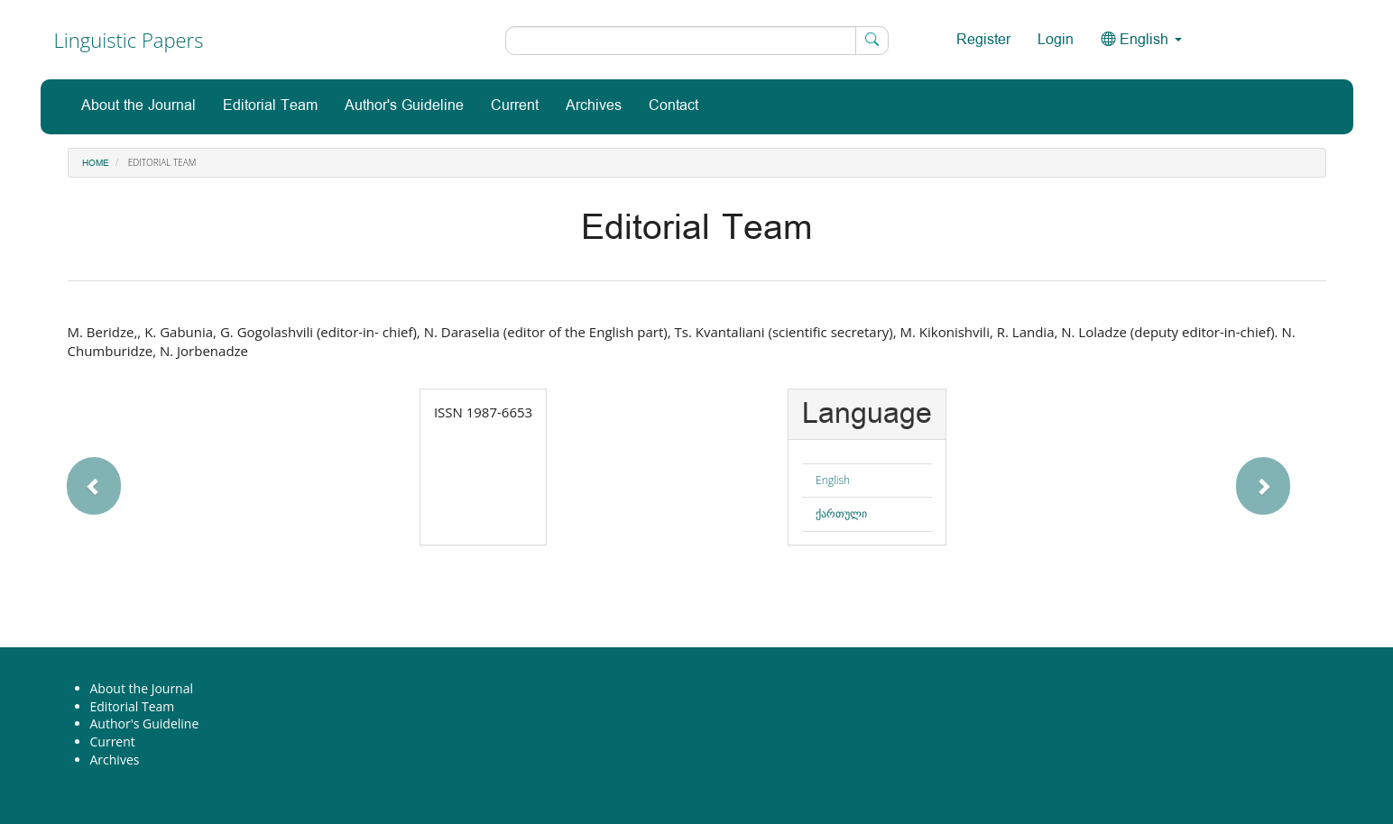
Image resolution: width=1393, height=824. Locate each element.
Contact (673, 106)
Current (515, 106)
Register (983, 40)
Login (1056, 40)
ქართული (841, 513)
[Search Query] (697, 40)
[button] (148, 476)
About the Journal (138, 106)
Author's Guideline (404, 106)
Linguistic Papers (129, 39)
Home (95, 163)
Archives (594, 106)
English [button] (1141, 40)
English (833, 480)
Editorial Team (270, 106)
